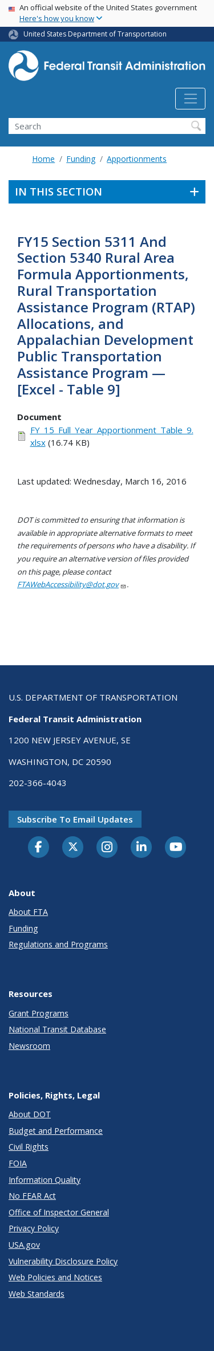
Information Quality (44, 1179)
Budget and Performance (56, 1130)
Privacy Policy (34, 1228)
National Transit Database (57, 1029)
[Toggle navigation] (190, 98)
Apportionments (137, 158)
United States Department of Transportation (95, 34)
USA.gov (24, 1244)
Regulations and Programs (58, 944)
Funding (80, 158)
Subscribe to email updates (75, 819)
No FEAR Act (32, 1195)
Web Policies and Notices (55, 1277)
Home (43, 158)
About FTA (28, 911)
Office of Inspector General (59, 1212)
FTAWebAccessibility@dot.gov (72, 584)
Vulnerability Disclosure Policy (63, 1261)
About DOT (30, 1114)
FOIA (18, 1163)
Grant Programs (38, 1013)
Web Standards (36, 1293)
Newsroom (29, 1045)
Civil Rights (29, 1146)
